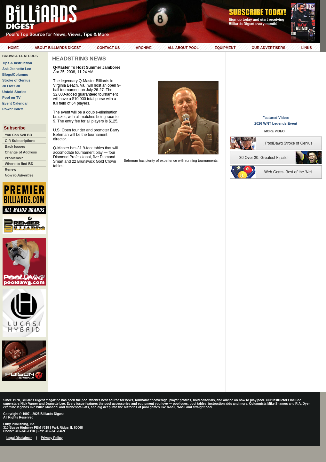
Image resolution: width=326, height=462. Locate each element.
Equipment (225, 48)
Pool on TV (11, 97)
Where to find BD (19, 164)
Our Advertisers (268, 48)
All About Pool (183, 48)
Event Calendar (15, 103)
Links (306, 48)
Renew (10, 169)
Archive (144, 48)
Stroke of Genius (16, 80)
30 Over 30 (11, 86)
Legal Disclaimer (19, 438)
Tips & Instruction (17, 63)
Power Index (12, 109)
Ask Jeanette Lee (16, 69)
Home (13, 48)
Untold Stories (14, 92)
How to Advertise (19, 175)
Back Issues (15, 146)
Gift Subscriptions (20, 141)
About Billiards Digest (58, 48)
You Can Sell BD (18, 135)
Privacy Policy (52, 438)
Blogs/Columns (15, 74)
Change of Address (21, 152)
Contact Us (108, 48)
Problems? (14, 158)
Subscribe (15, 127)
